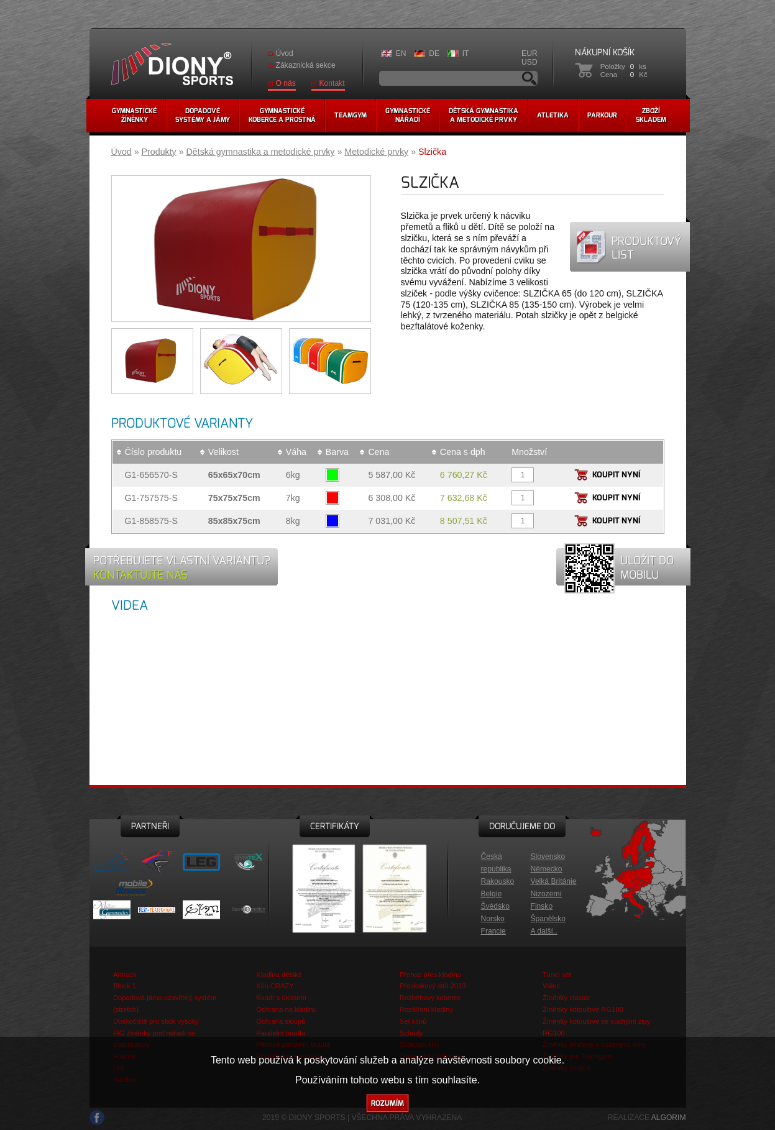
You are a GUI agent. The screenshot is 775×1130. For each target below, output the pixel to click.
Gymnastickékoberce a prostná (282, 115)
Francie (493, 931)
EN (401, 53)
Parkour (602, 115)
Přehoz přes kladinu (430, 974)
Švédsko (495, 906)
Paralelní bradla (280, 1033)
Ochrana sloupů (280, 1021)
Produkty (159, 152)
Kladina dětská (279, 974)
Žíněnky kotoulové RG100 (583, 1009)
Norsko (493, 918)
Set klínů (413, 1021)
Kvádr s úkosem (281, 997)
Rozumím (387, 1103)
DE (434, 53)
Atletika (553, 115)
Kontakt (332, 83)
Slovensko (548, 856)
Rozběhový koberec (430, 997)
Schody (411, 1033)
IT (465, 53)
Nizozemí (546, 893)
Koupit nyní (616, 474)
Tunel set (557, 974)
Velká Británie (554, 881)
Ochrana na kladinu (286, 1009)
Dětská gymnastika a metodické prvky (260, 152)
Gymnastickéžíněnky (134, 115)
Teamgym (350, 115)
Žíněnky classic (566, 997)
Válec (551, 986)
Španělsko (548, 918)
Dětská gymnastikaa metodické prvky (483, 115)
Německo (546, 869)
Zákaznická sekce (306, 65)
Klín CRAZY (275, 986)
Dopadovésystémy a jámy (202, 115)
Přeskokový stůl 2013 (433, 986)
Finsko (542, 906)
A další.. (544, 931)
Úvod (284, 53)
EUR (529, 53)
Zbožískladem (651, 115)
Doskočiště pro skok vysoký (156, 1021)
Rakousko (498, 881)
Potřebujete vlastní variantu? (181, 567)
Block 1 (124, 986)
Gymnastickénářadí (407, 115)
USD (529, 62)
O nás (286, 83)
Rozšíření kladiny (426, 1009)
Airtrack (125, 974)
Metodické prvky (376, 152)
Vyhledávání (529, 78)
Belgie (491, 893)
